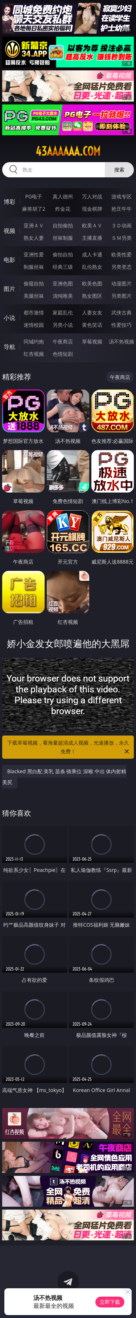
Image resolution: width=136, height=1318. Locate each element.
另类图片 (121, 295)
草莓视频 (92, 341)
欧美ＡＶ (92, 225)
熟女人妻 (34, 237)
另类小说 (63, 324)
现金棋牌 (92, 208)
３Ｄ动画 (121, 225)
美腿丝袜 (34, 295)
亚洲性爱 (34, 254)
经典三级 (63, 266)
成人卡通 (92, 254)
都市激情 (34, 312)
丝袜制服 (63, 237)
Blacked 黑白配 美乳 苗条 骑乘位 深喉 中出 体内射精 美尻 (64, 777)
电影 (9, 260)
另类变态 (121, 266)
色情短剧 (63, 353)
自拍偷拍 (63, 225)
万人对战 (92, 196)
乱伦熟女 (92, 266)
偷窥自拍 (34, 283)
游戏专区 (121, 196)
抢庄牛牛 (121, 208)
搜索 (119, 169)
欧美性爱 (121, 254)
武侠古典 (121, 312)
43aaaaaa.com (68, 151)
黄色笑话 (92, 324)
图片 (9, 289)
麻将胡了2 (33, 208)
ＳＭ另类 (121, 237)
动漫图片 (121, 283)
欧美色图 (92, 283)
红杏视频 (34, 353)
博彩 (9, 202)
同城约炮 (34, 341)
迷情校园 (34, 324)
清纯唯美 (63, 295)
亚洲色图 (63, 283)
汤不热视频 (121, 341)
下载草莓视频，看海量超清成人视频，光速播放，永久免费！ (69, 747)
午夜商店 (63, 341)
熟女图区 (92, 295)
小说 (9, 318)
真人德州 (63, 196)
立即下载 (110, 1301)
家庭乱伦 (63, 312)
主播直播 (92, 237)
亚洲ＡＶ (34, 225)
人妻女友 (92, 312)
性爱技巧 (121, 324)
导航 (9, 347)
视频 (9, 231)
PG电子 (33, 196)
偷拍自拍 (63, 254)
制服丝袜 (34, 266)
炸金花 (62, 208)
